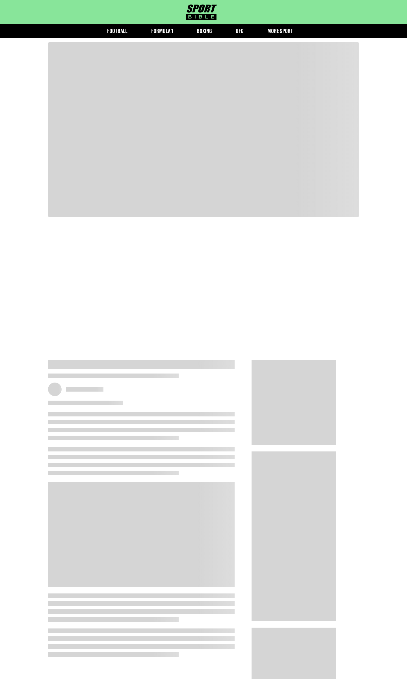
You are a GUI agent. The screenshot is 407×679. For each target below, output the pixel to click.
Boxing (204, 31)
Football (117, 31)
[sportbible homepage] (201, 12)
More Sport (280, 31)
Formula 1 (162, 31)
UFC (240, 31)
